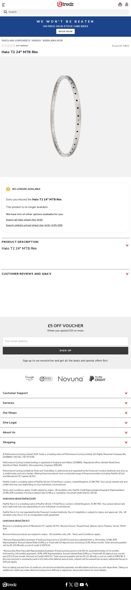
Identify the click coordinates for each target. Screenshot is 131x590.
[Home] (65, 5)
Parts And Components (16, 40)
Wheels (36, 40)
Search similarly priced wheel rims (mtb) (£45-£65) (34, 225)
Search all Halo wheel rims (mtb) (24, 219)
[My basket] (120, 4)
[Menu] (22, 5)
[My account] (126, 4)
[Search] (65, 12)
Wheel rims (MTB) (53, 40)
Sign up (66, 350)
